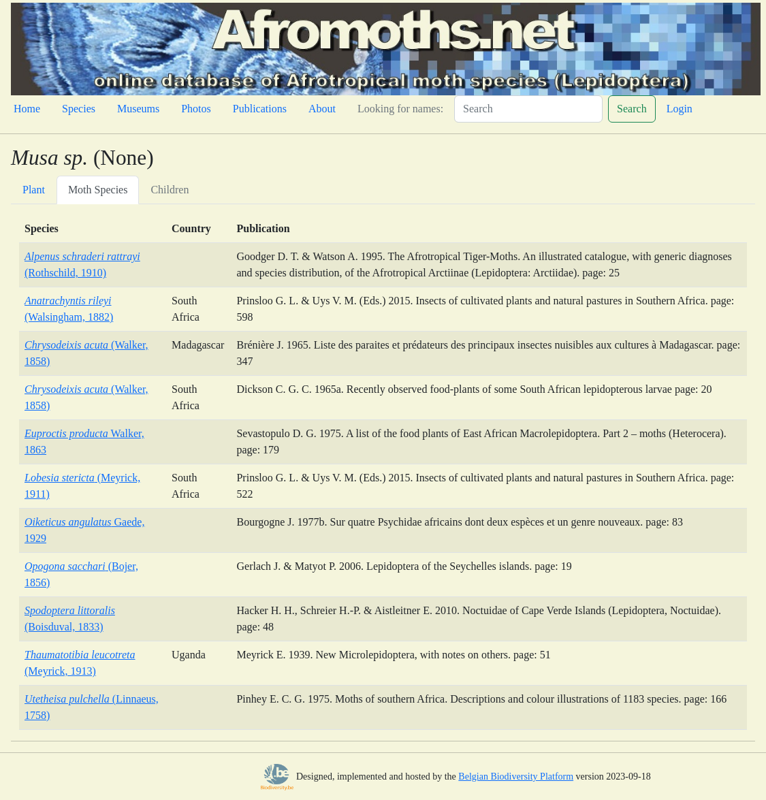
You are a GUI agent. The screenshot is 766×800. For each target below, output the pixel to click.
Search (632, 108)
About (322, 108)
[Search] (528, 109)
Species (78, 108)
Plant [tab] (33, 189)
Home (27, 108)
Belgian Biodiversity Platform (515, 776)
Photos (196, 108)
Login (679, 108)
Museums (138, 108)
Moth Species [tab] (98, 189)
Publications (260, 108)
